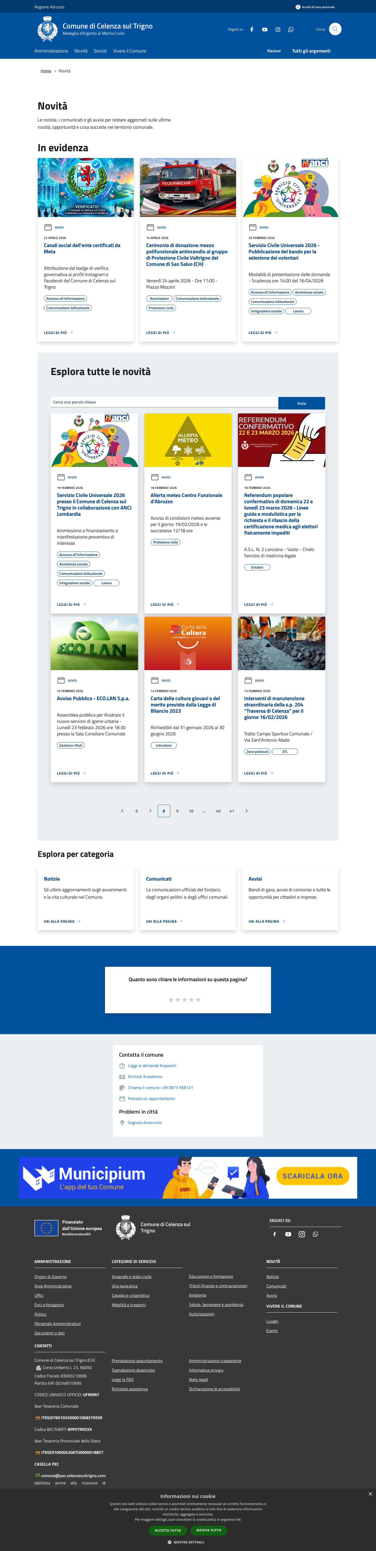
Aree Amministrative (53, 1286)
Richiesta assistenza (130, 1389)
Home (46, 71)
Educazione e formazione (211, 1276)
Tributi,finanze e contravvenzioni (218, 1286)
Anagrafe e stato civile (131, 1276)
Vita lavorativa (125, 1286)
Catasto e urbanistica (130, 1295)
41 (232, 811)
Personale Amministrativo (57, 1323)
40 (218, 811)
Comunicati (276, 1286)
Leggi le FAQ (123, 1379)
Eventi (272, 1330)
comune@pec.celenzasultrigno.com (73, 1475)
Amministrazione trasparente (215, 1360)
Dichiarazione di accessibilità (214, 1389)
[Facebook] (249, 28)
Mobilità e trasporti (129, 1305)
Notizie (272, 1276)
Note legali (198, 1379)
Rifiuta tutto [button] (209, 1530)
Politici (40, 1314)
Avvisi (54, 227)
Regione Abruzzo (49, 7)
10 (191, 811)
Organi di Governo (50, 1276)
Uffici (39, 1295)
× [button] (370, 1494)
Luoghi (272, 1321)
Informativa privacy (206, 1370)
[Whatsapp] (289, 28)
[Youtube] (262, 28)
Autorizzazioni (201, 1314)
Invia (301, 403)
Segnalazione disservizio (133, 1370)
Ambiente (197, 1295)
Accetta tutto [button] (168, 1530)
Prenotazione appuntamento (137, 1360)
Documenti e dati (49, 1333)
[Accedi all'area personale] (315, 7)
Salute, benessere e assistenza (216, 1304)
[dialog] (188, 1520)
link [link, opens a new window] (238, 1519)
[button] (188, 1542)
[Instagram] (276, 28)
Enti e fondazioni (49, 1305)
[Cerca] (335, 29)
